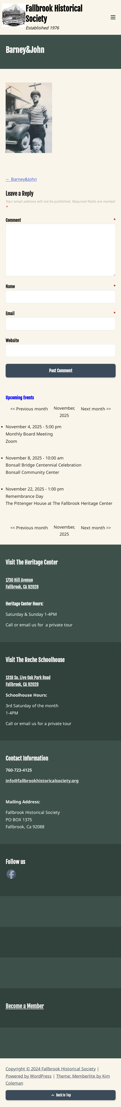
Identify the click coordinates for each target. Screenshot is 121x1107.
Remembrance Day (24, 496)
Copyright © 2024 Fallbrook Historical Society (51, 1069)
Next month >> (96, 409)
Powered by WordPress (29, 1076)
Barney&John (21, 179)
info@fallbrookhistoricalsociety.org (42, 780)
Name (12, 286)
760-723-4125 (19, 770)
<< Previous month (29, 409)
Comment (12, 220)
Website (12, 340)
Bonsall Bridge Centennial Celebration (43, 465)
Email (12, 313)
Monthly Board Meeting (29, 434)
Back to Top (60, 1095)
